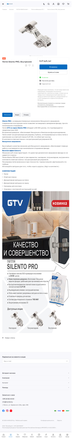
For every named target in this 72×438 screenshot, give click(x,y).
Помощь (5, 387)
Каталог (5, 383)
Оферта (59, 420)
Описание (7, 115)
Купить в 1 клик (53, 72)
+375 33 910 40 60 (8, 399)
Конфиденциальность (47, 420)
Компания (5, 378)
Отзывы (26, 115)
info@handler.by (7, 402)
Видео (17, 115)
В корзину (53, 67)
